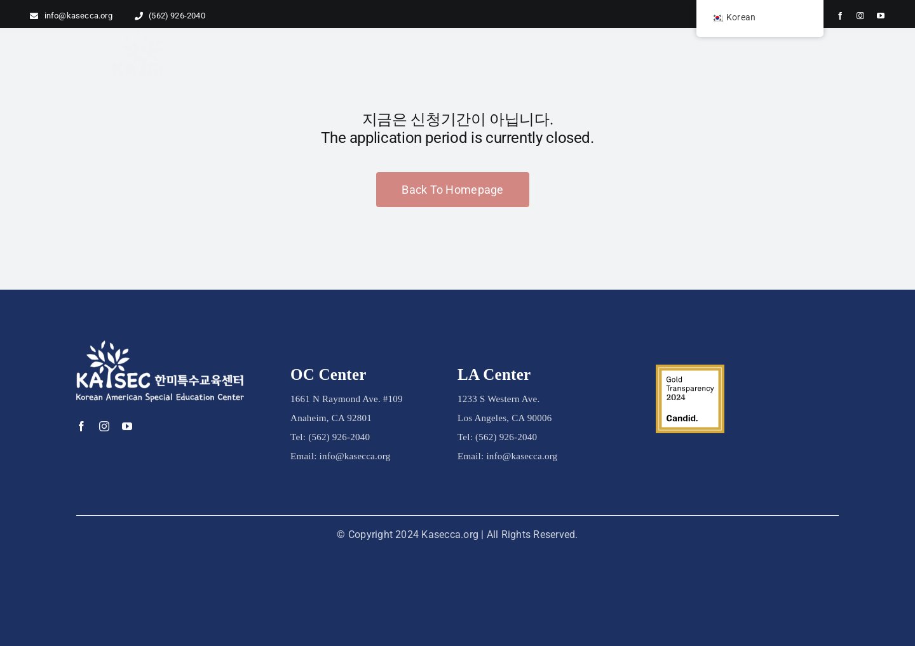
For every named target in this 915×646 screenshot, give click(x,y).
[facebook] (840, 16)
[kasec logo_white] (160, 346)
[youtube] (880, 16)
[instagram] (860, 16)
